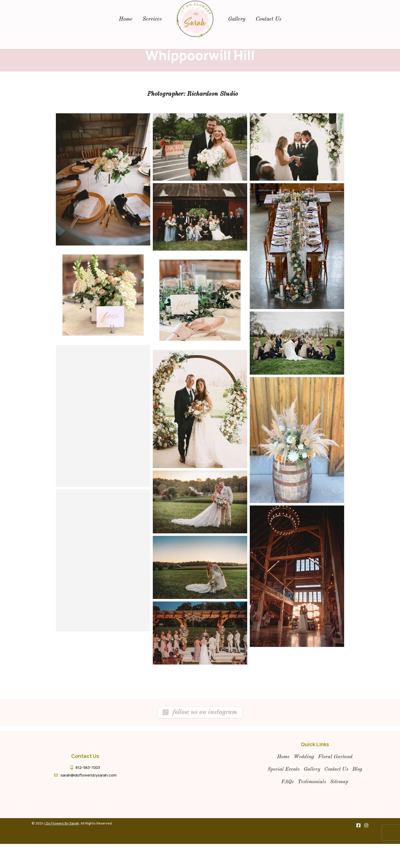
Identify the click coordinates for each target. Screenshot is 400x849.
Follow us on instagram (200, 712)
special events (283, 769)
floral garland (335, 756)
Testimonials (312, 781)
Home (125, 19)
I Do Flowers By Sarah (61, 823)
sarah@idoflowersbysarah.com (88, 775)
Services (152, 19)
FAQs (287, 781)
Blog (357, 769)
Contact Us (268, 19)
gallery (236, 19)
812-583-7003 (88, 767)
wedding (304, 756)
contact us (336, 769)
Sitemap (339, 781)
